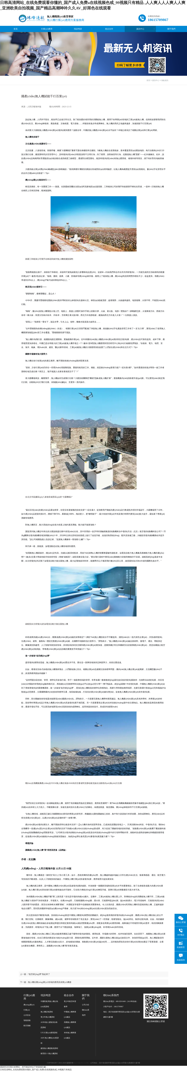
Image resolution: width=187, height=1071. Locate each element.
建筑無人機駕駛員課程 (49, 1048)
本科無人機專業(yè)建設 (70, 1035)
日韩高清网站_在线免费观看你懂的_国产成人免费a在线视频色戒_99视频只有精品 (36, 1070)
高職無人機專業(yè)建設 (70, 1024)
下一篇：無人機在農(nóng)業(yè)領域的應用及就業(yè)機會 (46, 982)
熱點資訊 (164, 80)
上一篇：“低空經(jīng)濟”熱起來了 (35, 974)
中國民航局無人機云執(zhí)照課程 (49, 1004)
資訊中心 (140, 29)
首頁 (16, 29)
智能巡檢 (27, 1020)
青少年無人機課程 (48, 1017)
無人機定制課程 (47, 1012)
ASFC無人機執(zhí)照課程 (50, 1040)
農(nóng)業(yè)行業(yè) (29, 1007)
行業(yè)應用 (46, 29)
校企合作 (109, 29)
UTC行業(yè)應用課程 (49, 1033)
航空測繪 (27, 1026)
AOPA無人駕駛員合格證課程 (49, 1024)
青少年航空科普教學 (70, 1004)
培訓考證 (78, 29)
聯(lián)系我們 (85, 1012)
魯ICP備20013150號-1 (82, 1063)
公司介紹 (85, 1005)
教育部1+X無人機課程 (49, 1053)
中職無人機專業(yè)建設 (70, 1014)
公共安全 (27, 1015)
